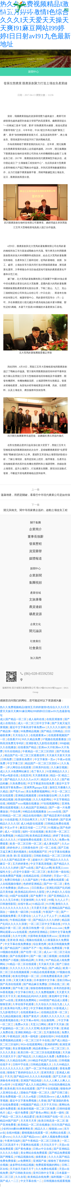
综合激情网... (49, 1020)
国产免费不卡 (38, 895)
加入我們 (35, 658)
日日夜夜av (38, 887)
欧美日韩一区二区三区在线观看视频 (39, 1052)
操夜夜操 (41, 1156)
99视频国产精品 (30, 1104)
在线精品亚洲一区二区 (54, 1012)
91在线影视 (11, 819)
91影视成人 (61, 1008)
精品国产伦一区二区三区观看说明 (24, 755)
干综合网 (15, 811)
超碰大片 (38, 859)
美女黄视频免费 (22, 1048)
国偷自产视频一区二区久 (35, 1092)
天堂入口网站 (38, 1024)
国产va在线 (27, 867)
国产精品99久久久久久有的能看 (33, 1076)
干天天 (8, 1076)
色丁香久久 (38, 771)
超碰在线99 (47, 1036)
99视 (51, 899)
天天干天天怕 (49, 1104)
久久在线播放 (8, 747)
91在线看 (36, 911)
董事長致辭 (36, 536)
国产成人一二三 (9, 1180)
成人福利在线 (36, 719)
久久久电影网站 (42, 799)
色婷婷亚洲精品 (32, 883)
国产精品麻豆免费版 (35, 984)
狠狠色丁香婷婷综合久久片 (23, 1072)
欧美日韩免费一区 (34, 928)
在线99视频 (13, 1132)
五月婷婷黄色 (20, 863)
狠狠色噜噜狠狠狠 (41, 988)
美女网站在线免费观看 (34, 1152)
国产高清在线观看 (11, 984)
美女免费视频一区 (11, 1096)
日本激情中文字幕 (45, 980)
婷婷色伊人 (14, 847)
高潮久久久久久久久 (53, 1016)
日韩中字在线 (20, 1064)
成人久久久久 (8, 839)
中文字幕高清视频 (41, 863)
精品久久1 (41, 1128)
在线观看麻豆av (30, 1012)
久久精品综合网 (16, 1060)
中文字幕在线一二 (31, 1180)
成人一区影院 (12, 831)
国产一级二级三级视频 (44, 956)
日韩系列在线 (41, 767)
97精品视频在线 (24, 1156)
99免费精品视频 (30, 731)
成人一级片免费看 (18, 1112)
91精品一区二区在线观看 (22, 964)
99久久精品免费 (31, 739)
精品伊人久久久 (50, 779)
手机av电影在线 (9, 775)
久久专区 (41, 899)
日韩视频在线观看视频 (57, 1180)
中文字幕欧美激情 (41, 1008)
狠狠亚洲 (5, 1004)
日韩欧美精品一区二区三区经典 (52, 855)
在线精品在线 (31, 875)
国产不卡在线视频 (48, 1088)
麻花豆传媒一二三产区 (33, 827)
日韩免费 (6, 759)
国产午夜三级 (20, 988)
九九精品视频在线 (11, 1016)
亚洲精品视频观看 (26, 795)
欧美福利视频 (23, 799)
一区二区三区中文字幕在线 (44, 924)
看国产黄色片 (31, 1016)
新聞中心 (35, 568)
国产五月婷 (60, 1076)
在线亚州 (25, 775)
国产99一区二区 (53, 883)
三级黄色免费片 (23, 759)
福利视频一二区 (60, 1176)
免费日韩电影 (12, 879)
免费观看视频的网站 (48, 1164)
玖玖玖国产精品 (61, 1124)
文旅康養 (35, 599)
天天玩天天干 (49, 1144)
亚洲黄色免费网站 (26, 1000)
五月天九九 (51, 839)
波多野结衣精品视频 (22, 1164)
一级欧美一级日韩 (18, 911)
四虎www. (24, 887)
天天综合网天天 (28, 819)
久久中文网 (19, 936)
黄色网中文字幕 (58, 996)
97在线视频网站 (50, 803)
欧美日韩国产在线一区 (50, 1116)
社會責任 (35, 641)
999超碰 (64, 743)
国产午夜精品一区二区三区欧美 (41, 1140)
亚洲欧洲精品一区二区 (28, 1032)
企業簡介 (35, 529)
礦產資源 (35, 614)
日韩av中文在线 (42, 1148)
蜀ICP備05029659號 (45, 688)
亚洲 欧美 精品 (16, 940)
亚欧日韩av (63, 980)
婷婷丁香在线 (61, 835)
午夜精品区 (14, 1036)
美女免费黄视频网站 (38, 791)
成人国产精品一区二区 (13, 719)
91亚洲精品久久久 (57, 771)
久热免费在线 (18, 783)
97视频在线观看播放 (54, 739)
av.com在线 (55, 811)
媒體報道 (35, 558)
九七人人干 (62, 899)
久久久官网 (32, 1028)
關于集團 (35, 522)
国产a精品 (55, 968)
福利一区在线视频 (33, 831)
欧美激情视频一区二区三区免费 (37, 1108)
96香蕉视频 (7, 992)
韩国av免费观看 (53, 948)
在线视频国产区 (38, 851)
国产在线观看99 (19, 956)
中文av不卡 (11, 827)
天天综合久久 (20, 735)
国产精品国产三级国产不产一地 (23, 948)
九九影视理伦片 (9, 1012)
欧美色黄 (9, 1088)
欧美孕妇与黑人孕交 (16, 1008)
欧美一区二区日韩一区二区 (26, 843)
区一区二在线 (48, 847)
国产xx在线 (7, 1000)
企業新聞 (35, 575)
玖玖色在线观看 (26, 1088)
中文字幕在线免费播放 (18, 944)
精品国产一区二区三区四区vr (42, 763)
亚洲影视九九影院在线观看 (42, 743)
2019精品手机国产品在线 (43, 1060)
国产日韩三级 (60, 1092)
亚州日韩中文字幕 (44, 1172)
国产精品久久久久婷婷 (46, 920)
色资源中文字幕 (50, 1028)
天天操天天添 (46, 964)
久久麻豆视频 (59, 767)
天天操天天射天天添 (58, 755)
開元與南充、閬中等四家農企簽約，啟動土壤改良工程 (36, 510)
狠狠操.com (56, 1128)
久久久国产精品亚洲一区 (16, 859)
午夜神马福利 (12, 1140)
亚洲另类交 (48, 1072)
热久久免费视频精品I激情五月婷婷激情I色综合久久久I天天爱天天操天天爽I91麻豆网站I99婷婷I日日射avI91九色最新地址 (35, 711)
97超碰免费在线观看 (30, 839)
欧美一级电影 (30, 1036)
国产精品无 (25, 1056)
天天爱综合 (25, 916)
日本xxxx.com (54, 928)
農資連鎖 (35, 607)
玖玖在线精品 (12, 751)
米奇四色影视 (62, 988)
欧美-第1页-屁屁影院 (19, 855)
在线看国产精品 (27, 747)
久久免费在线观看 (47, 1168)
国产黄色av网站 (40, 1112)
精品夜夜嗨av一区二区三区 (49, 1048)
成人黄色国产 (52, 843)
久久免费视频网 (45, 992)
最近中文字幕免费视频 (23, 1100)
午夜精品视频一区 (21, 920)
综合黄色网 (40, 944)
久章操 (42, 1100)
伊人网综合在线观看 (19, 767)
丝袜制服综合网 (48, 795)
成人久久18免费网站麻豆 (15, 771)
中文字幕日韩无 (24, 992)
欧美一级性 (58, 1112)
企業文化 (35, 624)
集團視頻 (35, 582)
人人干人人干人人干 (45, 916)
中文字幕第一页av (45, 759)
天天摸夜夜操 (40, 775)
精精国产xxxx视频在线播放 (23, 803)
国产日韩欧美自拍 (21, 1172)
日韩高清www (47, 1096)
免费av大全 (22, 1024)
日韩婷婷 (46, 875)
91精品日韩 (21, 835)
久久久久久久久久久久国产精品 (29, 968)
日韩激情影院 (8, 903)
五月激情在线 (52, 1032)
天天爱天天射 (39, 907)
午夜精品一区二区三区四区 (38, 751)
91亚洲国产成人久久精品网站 (30, 1084)
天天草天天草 (28, 1120)
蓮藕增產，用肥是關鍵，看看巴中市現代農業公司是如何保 (35, 494)
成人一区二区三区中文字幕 (34, 723)
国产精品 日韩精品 (52, 731)
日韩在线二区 (57, 984)
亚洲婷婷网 (51, 1044)
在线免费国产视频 (11, 875)
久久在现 (20, 1176)
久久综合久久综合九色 (49, 1004)
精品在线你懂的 (32, 815)
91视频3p (53, 827)
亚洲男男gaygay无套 (36, 787)
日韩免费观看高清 (52, 976)
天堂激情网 (27, 899)
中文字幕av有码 (30, 1020)
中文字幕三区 (15, 763)
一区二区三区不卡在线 (36, 1040)
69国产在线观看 (19, 895)
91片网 (50, 903)
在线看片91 (13, 739)
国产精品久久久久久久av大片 (22, 779)
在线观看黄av (38, 735)
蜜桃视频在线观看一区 (35, 1132)
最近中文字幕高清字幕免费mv (28, 727)
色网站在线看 (58, 1132)
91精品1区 (38, 903)
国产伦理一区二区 (31, 952)
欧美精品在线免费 (39, 1176)
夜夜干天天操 (56, 1024)
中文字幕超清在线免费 (41, 783)
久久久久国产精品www (27, 1136)
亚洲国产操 (40, 1160)
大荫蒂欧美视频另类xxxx (43, 936)
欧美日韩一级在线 (59, 871)
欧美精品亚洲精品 (41, 835)
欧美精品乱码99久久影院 (30, 891)
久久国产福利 (30, 879)
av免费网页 (25, 1160)
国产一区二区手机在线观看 (42, 1068)
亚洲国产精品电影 (31, 1080)
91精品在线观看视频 (43, 972)
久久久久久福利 (56, 727)
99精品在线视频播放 (34, 811)
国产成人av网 (44, 867)
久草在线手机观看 (23, 1004)
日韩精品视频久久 (41, 1064)
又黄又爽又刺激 (22, 980)
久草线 (40, 960)
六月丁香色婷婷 (49, 819)
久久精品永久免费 (44, 1056)
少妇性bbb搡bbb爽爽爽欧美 (17, 1128)
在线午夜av (24, 903)
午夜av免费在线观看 (52, 879)
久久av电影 (30, 1096)
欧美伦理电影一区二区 (26, 976)
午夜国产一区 (51, 911)
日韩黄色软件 (30, 847)
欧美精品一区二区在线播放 (34, 1124)
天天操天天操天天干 (22, 1168)
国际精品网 (27, 960)
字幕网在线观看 (30, 1144)
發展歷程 (35, 543)
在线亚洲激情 (54, 719)
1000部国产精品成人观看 (53, 1000)
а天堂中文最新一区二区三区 (29, 871)
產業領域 (35, 592)
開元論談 (35, 631)
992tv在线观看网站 (31, 1044)
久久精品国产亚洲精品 (34, 807)
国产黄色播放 (23, 1148)
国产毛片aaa (17, 791)
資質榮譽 (35, 551)
